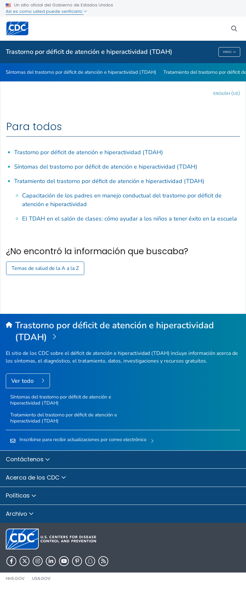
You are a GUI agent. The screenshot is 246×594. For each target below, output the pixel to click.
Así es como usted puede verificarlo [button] (46, 11)
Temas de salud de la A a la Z (45, 268)
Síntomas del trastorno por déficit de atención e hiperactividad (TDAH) (81, 72)
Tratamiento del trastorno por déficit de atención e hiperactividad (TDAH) (109, 181)
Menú (229, 52)
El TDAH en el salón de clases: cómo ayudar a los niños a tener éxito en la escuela (129, 218)
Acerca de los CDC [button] (36, 477)
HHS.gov (15, 578)
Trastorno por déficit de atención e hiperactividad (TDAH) (89, 51)
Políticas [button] (21, 495)
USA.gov (41, 578)
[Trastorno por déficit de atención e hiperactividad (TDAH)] (123, 331)
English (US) (226, 93)
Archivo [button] (20, 514)
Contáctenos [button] (28, 459)
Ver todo (23, 381)
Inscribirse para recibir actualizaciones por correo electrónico (83, 439)
